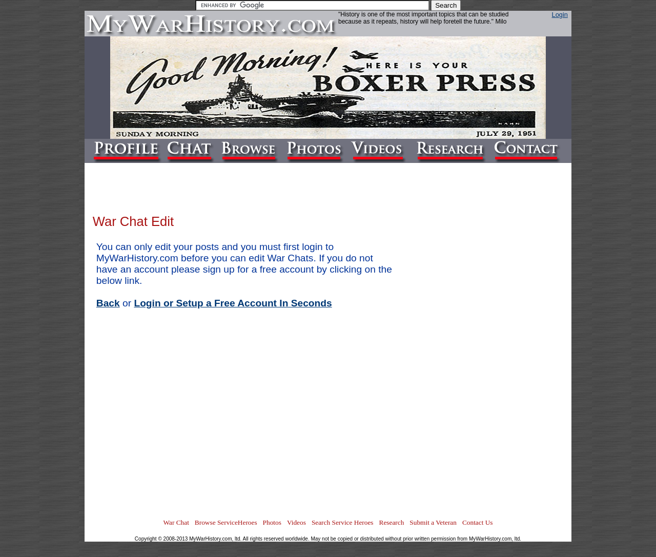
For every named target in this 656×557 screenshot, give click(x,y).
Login (560, 14)
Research (391, 522)
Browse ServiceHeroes (226, 522)
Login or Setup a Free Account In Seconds (233, 303)
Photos (272, 522)
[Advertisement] (522, 361)
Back (108, 303)
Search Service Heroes (343, 522)
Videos (296, 522)
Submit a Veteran (433, 522)
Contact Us (477, 522)
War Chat (176, 522)
